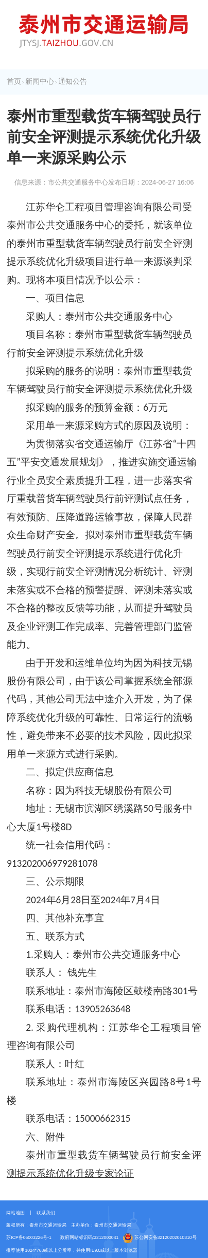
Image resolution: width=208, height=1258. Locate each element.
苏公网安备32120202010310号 (160, 1238)
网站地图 (15, 1212)
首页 (14, 81)
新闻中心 (39, 81)
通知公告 (72, 81)
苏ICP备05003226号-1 (28, 1237)
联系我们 (46, 1212)
